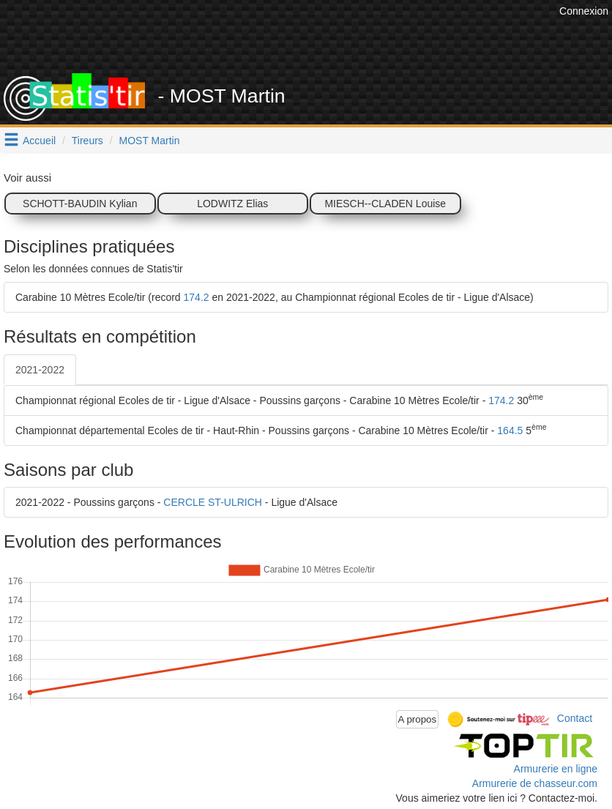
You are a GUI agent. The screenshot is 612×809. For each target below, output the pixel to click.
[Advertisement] (289, 37)
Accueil (39, 140)
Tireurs (87, 140)
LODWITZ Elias (232, 203)
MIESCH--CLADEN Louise (385, 203)
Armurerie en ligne (555, 769)
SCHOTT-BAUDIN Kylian (80, 203)
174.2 (196, 297)
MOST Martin (149, 140)
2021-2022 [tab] (39, 370)
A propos (417, 719)
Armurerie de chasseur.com (534, 783)
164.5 (510, 430)
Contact (574, 718)
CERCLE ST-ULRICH (212, 502)
